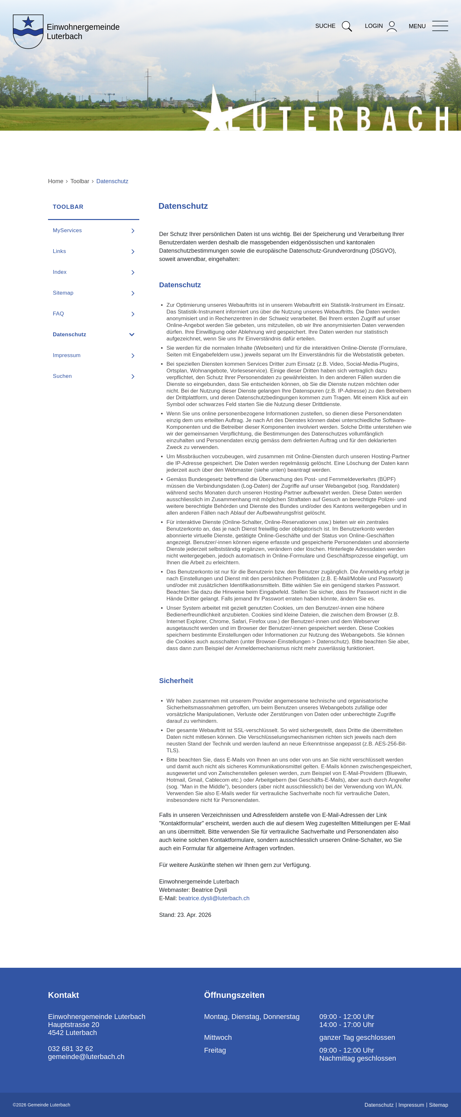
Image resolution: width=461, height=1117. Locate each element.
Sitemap (63, 293)
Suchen (62, 376)
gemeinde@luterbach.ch (86, 1057)
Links (59, 251)
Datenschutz (87, 334)
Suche (333, 26)
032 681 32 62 (70, 1049)
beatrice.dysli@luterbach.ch (214, 898)
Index (60, 272)
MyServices (67, 230)
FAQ (58, 314)
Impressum (67, 355)
